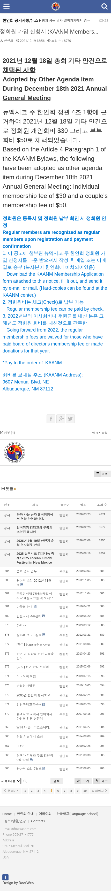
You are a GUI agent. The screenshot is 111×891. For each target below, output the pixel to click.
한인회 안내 (25, 814)
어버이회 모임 (26, 676)
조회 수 (102, 505)
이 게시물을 (99, 433)
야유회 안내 (25, 606)
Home (7, 814)
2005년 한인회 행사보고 (33, 695)
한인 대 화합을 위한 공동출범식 (35, 656)
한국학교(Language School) (77, 814)
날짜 (83, 505)
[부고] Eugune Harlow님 (34, 644)
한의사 (21, 625)
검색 (57, 781)
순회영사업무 (26, 685)
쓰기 (82, 781)
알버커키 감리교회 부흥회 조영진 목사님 (34, 529)
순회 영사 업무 (27, 571)
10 (85, 790)
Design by (18, 883)
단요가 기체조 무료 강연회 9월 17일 (35, 757)
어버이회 (45, 814)
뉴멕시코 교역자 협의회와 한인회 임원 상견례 (34, 716)
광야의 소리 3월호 (29, 635)
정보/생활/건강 (15, 821)
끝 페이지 (99, 790)
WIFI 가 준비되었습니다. (33, 727)
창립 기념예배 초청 (30, 736)
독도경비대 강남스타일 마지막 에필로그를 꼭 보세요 (35, 596)
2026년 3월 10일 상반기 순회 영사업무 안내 (35, 543)
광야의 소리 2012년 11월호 (34, 582)
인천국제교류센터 (29, 616)
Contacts (38, 821)
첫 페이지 (11, 790)
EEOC (20, 746)
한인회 (8, 41)
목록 (101, 474)
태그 (100, 781)
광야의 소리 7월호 (29, 768)
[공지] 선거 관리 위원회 (33, 667)
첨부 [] (7, 433)
